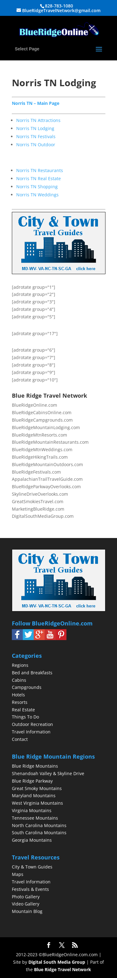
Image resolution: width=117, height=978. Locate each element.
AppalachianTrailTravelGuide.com (47, 479)
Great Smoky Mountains (37, 788)
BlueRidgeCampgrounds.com (42, 420)
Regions (20, 665)
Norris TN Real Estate (38, 178)
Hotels (18, 695)
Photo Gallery (26, 897)
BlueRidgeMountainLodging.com (46, 427)
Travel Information (31, 732)
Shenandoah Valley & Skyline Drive (48, 773)
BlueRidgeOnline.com (34, 405)
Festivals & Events (30, 889)
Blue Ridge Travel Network (62, 969)
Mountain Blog (27, 911)
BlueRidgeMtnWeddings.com (42, 449)
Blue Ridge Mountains (35, 766)
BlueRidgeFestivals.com (36, 472)
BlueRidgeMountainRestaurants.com (50, 442)
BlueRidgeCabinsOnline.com (41, 412)
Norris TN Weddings (37, 195)
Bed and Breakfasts (32, 673)
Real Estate (23, 710)
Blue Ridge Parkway (32, 781)
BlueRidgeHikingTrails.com (40, 457)
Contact (20, 739)
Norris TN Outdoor (35, 144)
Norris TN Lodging (35, 128)
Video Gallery (25, 904)
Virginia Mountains (31, 810)
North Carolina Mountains (39, 825)
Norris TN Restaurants (39, 170)
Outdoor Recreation (32, 724)
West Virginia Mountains (37, 803)
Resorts (19, 702)
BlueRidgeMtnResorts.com (39, 435)
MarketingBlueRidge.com (38, 509)
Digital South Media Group (56, 962)
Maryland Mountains (34, 795)
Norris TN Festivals (36, 136)
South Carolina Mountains (39, 832)
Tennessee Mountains (35, 818)
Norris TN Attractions (38, 120)
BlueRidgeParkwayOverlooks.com (46, 486)
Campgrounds (26, 687)
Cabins (19, 680)
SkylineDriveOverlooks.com (40, 494)
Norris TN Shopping (37, 187)
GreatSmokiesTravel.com (37, 501)
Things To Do (25, 717)
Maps (17, 874)
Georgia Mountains (32, 840)
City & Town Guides (32, 867)
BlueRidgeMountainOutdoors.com (47, 464)
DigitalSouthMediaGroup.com (43, 516)
